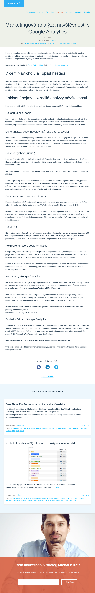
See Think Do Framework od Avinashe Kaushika (35, 404)
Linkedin (47, 367)
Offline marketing (72, 428)
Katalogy (29, 500)
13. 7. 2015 (85, 425)
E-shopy (38, 43)
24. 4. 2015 (85, 495)
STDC (22, 431)
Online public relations (65, 43)
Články (53, 40)
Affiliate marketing (17, 428)
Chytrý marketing (47, 498)
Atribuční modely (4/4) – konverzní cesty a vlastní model (40, 443)
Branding (27, 428)
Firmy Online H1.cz (35, 65)
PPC (74, 43)
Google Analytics (47, 43)
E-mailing (45, 428)
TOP (74, 500)
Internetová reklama (19, 500)
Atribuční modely (29, 498)
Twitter (56, 367)
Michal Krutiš (14, 3)
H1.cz (55, 43)
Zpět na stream (47, 377)
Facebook (39, 367)
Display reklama (29, 43)
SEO (17, 431)
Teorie (24, 425)
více (26, 418)
